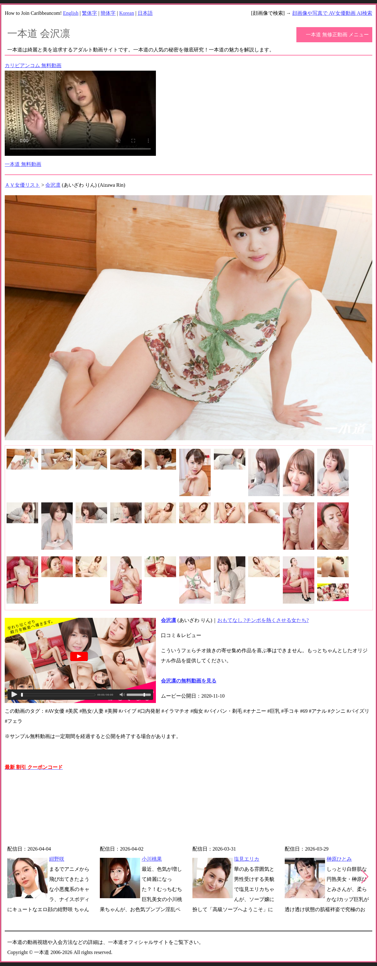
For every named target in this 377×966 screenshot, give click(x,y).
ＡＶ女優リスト (22, 185)
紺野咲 (56, 859)
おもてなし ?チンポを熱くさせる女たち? (263, 620)
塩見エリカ (246, 859)
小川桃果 (152, 859)
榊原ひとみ (339, 859)
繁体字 (89, 13)
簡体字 (108, 13)
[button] (365, 877)
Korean (126, 13)
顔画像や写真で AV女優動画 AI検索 (332, 13)
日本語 (145, 13)
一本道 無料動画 (23, 164)
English (70, 13)
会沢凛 (52, 185)
